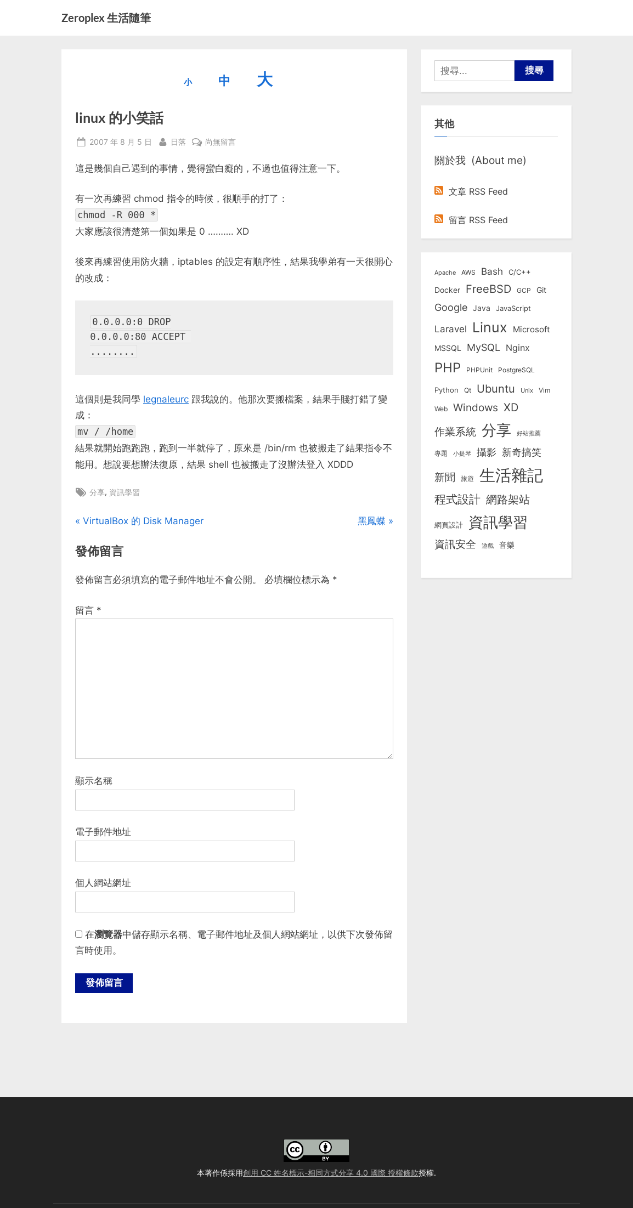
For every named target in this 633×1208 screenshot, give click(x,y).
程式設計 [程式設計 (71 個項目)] (457, 499)
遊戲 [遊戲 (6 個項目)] (488, 545)
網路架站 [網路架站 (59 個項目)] (508, 499)
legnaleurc (166, 399)
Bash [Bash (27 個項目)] (492, 271)
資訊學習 (124, 492)
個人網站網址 (103, 882)
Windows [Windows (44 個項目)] (475, 407)
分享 (97, 492)
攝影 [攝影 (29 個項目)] (486, 452)
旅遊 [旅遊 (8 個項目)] (467, 478)
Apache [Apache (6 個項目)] (445, 272)
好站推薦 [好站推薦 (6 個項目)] (529, 433)
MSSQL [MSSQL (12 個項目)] (447, 348)
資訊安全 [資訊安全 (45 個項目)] (455, 544)
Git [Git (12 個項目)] (541, 290)
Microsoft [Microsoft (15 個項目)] (531, 329)
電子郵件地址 (103, 831)
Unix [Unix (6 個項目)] (527, 390)
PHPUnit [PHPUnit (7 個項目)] (479, 370)
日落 (178, 140)
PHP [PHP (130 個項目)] (447, 368)
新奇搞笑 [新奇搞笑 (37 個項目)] (521, 452)
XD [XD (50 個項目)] (511, 407)
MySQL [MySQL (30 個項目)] (483, 347)
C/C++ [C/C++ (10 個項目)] (519, 272)
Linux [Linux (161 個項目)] (489, 327)
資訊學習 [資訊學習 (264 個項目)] (498, 522)
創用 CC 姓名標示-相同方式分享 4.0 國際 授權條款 (331, 1172)
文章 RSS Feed (471, 191)
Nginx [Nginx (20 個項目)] (518, 348)
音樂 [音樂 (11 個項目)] (507, 545)
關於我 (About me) (480, 160)
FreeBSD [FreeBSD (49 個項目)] (488, 289)
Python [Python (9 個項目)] (446, 390)
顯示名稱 (93, 780)
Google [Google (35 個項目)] (450, 307)
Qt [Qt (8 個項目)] (467, 390)
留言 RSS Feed (471, 219)
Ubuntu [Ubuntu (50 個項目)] (496, 388)
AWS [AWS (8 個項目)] (468, 272)
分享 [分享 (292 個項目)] (496, 430)
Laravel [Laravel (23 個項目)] (450, 329)
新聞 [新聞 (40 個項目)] (444, 477)
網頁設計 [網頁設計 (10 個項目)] (448, 524)
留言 (88, 610)
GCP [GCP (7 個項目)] (524, 290)
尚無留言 (220, 142)
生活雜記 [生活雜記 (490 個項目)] (511, 475)
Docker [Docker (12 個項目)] (447, 290)
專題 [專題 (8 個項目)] (441, 453)
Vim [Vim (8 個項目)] (544, 390)
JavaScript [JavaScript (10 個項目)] (513, 308)
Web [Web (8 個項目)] (441, 409)
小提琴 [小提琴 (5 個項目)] (462, 453)
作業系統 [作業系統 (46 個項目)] (455, 431)
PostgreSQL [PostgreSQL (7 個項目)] (516, 370)
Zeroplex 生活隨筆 (106, 17)
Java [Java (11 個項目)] (481, 308)
